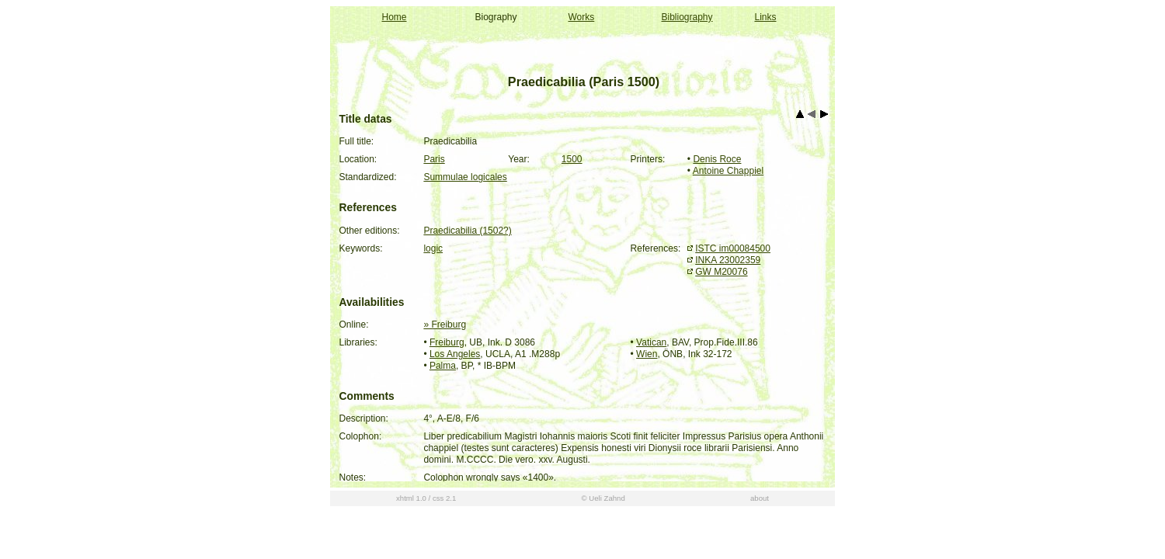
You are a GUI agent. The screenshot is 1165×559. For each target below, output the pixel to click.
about (759, 532)
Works (582, 17)
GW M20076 (721, 271)
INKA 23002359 (727, 260)
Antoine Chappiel (728, 170)
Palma (442, 365)
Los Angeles (454, 354)
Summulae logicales (464, 177)
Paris (433, 159)
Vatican (651, 342)
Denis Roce (717, 159)
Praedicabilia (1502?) (467, 230)
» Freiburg (444, 324)
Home (394, 17)
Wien (646, 354)
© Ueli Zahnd (603, 532)
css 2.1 (444, 532)
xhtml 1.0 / (413, 532)
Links (766, 17)
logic (433, 248)
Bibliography (687, 17)
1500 (572, 159)
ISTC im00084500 (732, 248)
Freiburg (446, 342)
